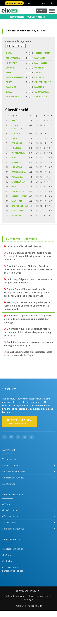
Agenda (6, 503)
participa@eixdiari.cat (12, 570)
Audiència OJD (35, 605)
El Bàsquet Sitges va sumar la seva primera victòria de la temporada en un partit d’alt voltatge (28, 319)
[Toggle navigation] (51, 11)
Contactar (7, 561)
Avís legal (28, 599)
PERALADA (11, 62)
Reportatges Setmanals (13, 471)
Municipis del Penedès (13, 477)
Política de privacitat (14, 596)
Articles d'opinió (10, 465)
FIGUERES (39, 77)
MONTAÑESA (13, 58)
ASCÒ (9, 53)
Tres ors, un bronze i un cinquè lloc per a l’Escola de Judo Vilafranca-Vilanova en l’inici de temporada (27, 306)
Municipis (30, 3)
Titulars (43, 3)
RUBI (8, 72)
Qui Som (6, 555)
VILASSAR (39, 67)
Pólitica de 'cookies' (38, 596)
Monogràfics (8, 483)
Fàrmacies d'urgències (13, 528)
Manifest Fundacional (12, 548)
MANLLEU (39, 58)
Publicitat (19, 605)
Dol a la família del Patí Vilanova (24, 246)
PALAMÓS (11, 87)
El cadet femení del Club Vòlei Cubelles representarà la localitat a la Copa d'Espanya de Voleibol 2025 (28, 269)
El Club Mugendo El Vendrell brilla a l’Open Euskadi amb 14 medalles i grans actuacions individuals (28, 256)
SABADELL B (40, 96)
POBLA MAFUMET (15, 77)
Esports (41, 10)
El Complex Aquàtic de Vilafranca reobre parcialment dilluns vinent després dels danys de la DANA (28, 332)
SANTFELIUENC (42, 53)
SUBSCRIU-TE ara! (14, 3)
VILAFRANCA (12, 96)
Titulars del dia (9, 459)
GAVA (9, 91)
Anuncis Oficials (10, 522)
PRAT (9, 82)
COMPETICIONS (18, 17)
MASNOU (39, 87)
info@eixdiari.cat (10, 567)
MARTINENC (40, 62)
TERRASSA (39, 72)
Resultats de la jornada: (18, 41)
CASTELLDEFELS (42, 82)
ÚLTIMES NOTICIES (37, 17)
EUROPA (10, 67)
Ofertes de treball (10, 516)
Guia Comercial (9, 510)
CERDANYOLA (41, 91)
